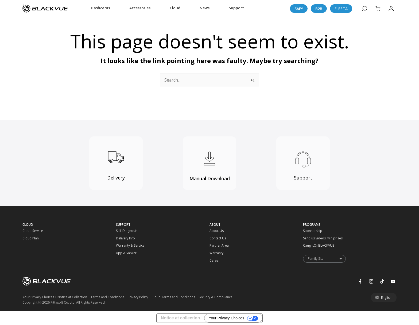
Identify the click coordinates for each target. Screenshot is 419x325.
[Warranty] (221, 253)
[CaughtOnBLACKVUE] (315, 245)
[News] (204, 8)
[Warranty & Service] (127, 245)
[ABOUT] (256, 224)
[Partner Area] (221, 245)
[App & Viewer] (127, 253)
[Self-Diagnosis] (127, 231)
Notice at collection (180, 318)
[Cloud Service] (34, 231)
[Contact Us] (221, 238)
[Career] (221, 260)
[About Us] (221, 231)
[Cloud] (175, 8)
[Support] (236, 8)
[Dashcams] (100, 8)
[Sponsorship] (315, 231)
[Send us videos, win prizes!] (315, 238)
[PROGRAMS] (350, 224)
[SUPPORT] (163, 224)
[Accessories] (140, 8)
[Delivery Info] (127, 238)
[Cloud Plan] (34, 238)
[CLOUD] (69, 224)
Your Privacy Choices (226, 318)
